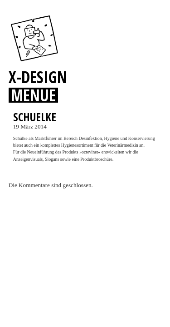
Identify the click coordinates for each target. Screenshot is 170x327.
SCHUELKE (34, 116)
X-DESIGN (38, 77)
